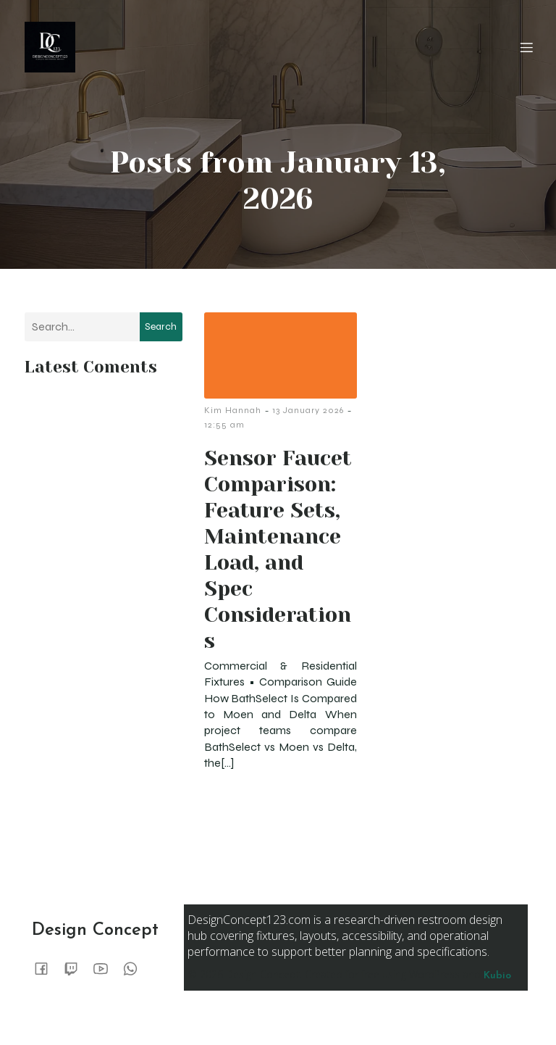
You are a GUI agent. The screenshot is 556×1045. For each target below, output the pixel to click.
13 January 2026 (308, 410)
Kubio (497, 975)
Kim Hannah (232, 410)
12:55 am (224, 425)
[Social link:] (47, 968)
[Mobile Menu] (526, 47)
